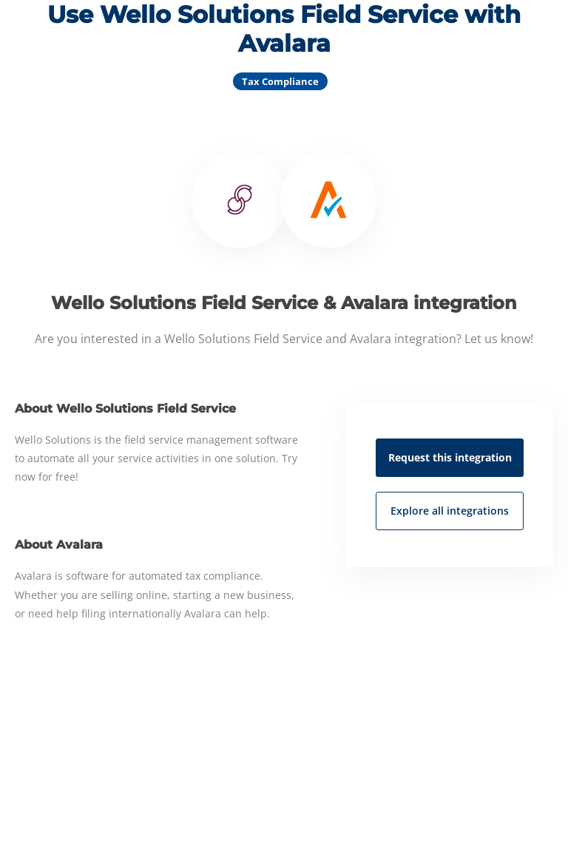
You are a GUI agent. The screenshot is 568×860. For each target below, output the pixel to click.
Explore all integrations (449, 511)
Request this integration (450, 457)
